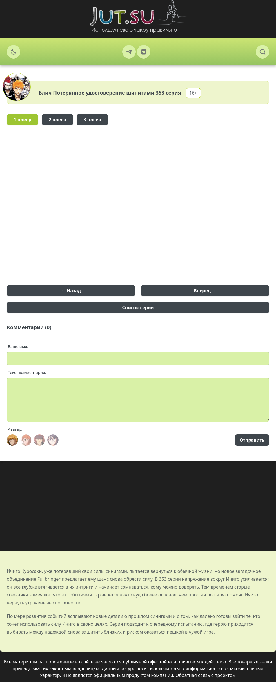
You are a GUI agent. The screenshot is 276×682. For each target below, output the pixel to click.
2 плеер (57, 119)
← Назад (71, 291)
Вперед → (205, 291)
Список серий (138, 307)
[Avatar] (12, 440)
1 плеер (23, 119)
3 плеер (92, 119)
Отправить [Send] (252, 440)
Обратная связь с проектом (205, 675)
